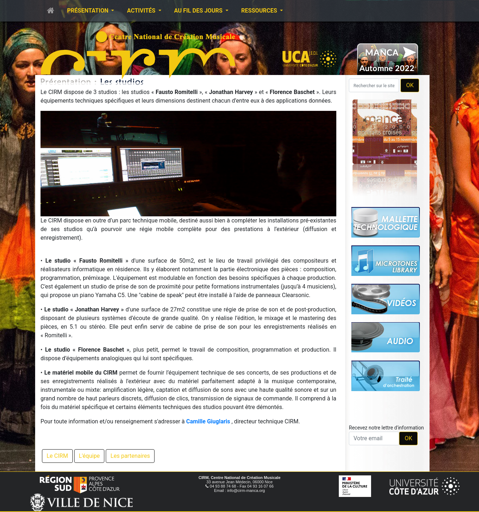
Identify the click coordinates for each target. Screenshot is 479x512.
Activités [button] (142, 10)
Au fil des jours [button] (199, 10)
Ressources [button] (260, 10)
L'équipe (89, 455)
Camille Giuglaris (208, 421)
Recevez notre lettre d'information (386, 428)
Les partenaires (130, 455)
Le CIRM (57, 455)
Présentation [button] (88, 10)
